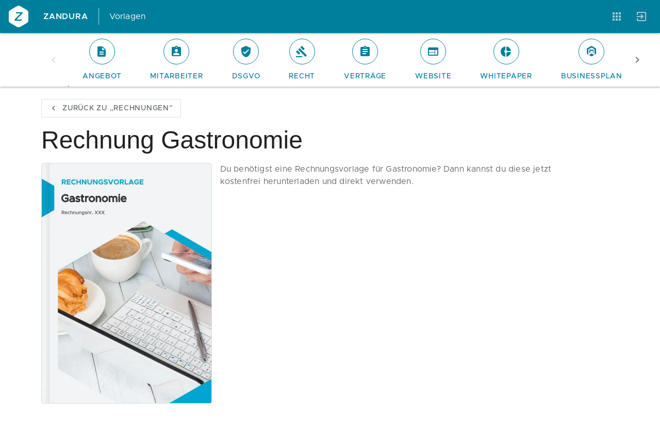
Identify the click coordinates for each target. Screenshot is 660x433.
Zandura (65, 16)
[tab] (102, 60)
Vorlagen (127, 16)
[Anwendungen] (616, 16)
